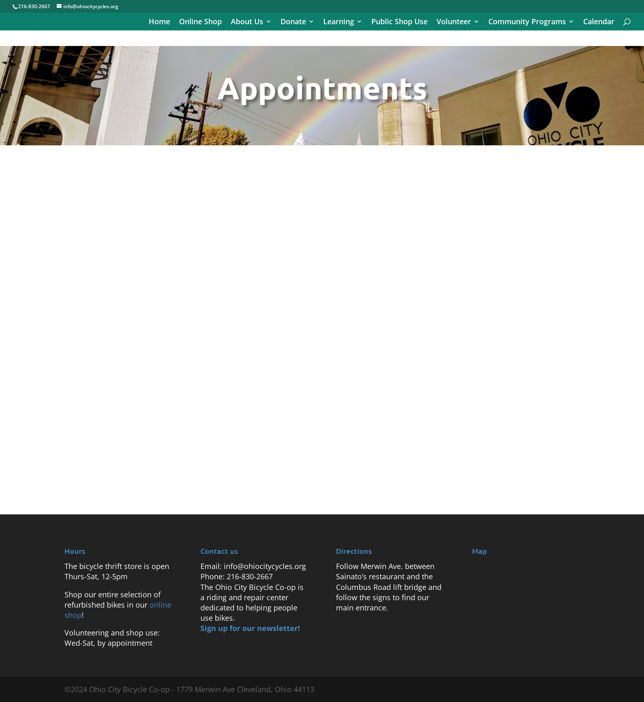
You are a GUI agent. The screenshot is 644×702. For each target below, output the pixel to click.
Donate (293, 22)
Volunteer (454, 22)
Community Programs (527, 22)
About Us (247, 22)
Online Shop (200, 22)
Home (159, 22)
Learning (338, 22)
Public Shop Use (399, 22)
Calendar (598, 22)
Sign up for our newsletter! (250, 628)
